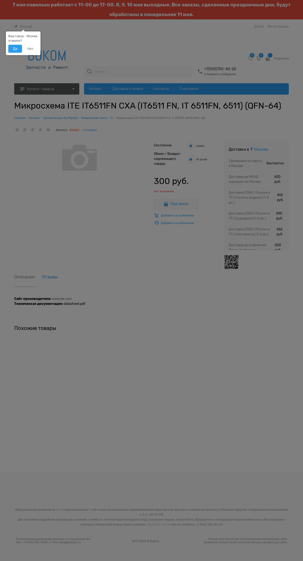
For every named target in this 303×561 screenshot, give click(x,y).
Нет (30, 49)
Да (15, 49)
